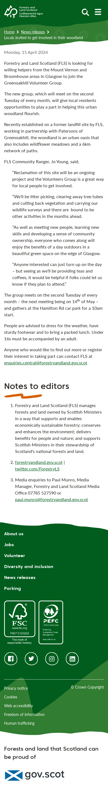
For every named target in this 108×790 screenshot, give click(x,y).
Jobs (9, 544)
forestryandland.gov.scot (39, 462)
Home (9, 32)
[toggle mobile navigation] (98, 12)
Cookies (10, 697)
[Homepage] (23, 11)
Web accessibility (18, 705)
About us (14, 533)
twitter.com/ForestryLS (37, 468)
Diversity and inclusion (28, 566)
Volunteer (14, 555)
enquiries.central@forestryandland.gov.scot (45, 362)
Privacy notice (16, 688)
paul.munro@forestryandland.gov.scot (51, 499)
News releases (33, 32)
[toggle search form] (85, 12)
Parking (12, 588)
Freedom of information (24, 714)
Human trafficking (19, 723)
